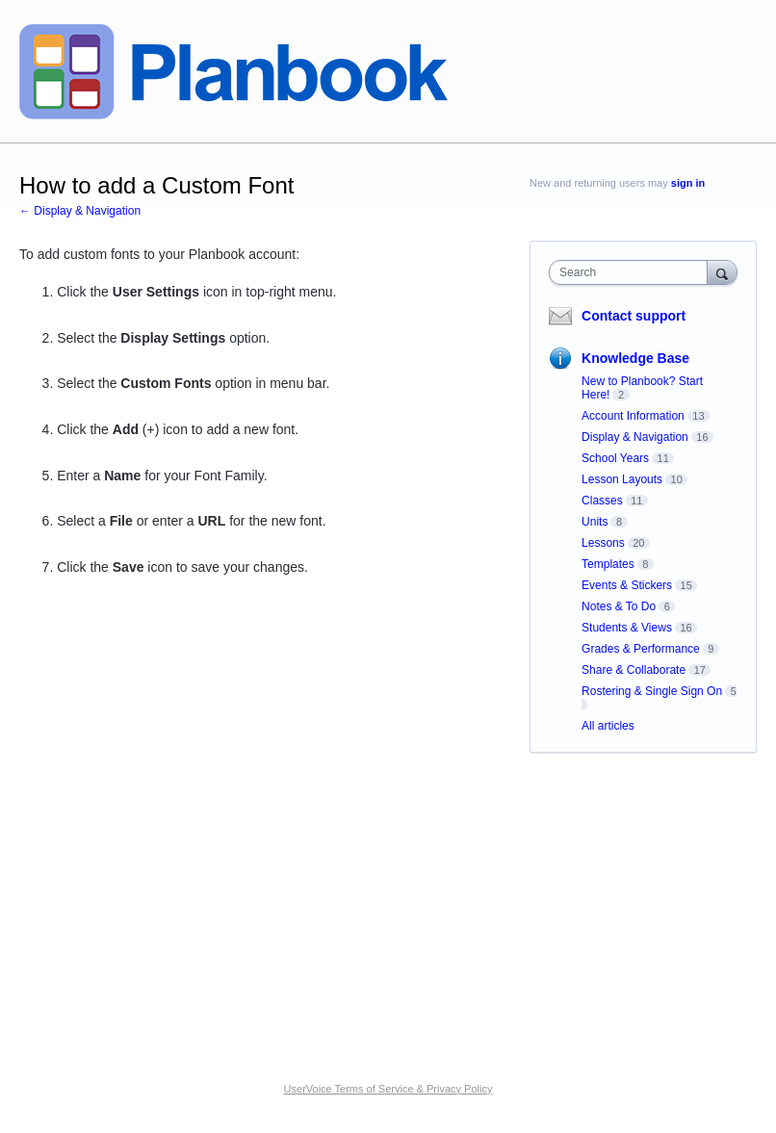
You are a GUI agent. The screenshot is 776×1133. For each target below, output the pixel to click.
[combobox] (632, 272)
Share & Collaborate (633, 670)
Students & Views (627, 627)
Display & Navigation (635, 437)
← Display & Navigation (80, 211)
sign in (688, 183)
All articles (608, 726)
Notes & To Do (619, 606)
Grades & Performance (641, 649)
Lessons (603, 543)
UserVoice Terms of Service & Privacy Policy (388, 1088)
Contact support (633, 315)
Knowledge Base (635, 358)
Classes (602, 500)
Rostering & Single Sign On (652, 691)
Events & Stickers (627, 585)
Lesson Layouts (622, 479)
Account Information (633, 416)
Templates (608, 564)
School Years (615, 458)
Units (595, 521)
